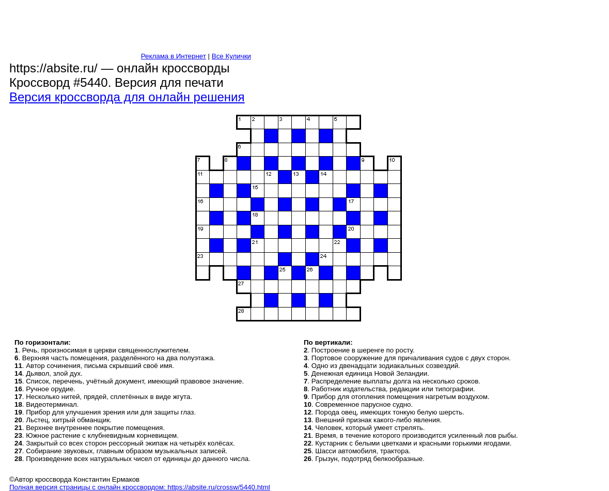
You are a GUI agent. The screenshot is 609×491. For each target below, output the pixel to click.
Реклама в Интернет (173, 56)
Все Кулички (231, 56)
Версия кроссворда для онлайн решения (127, 97)
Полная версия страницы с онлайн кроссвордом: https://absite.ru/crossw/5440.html (139, 487)
